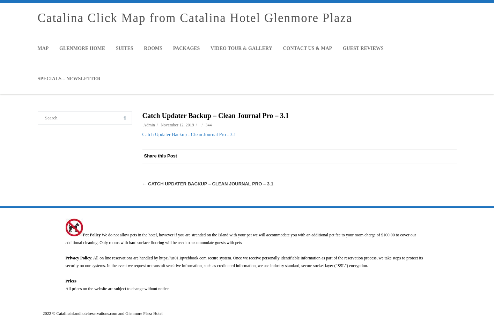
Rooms (153, 48)
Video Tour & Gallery (241, 48)
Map (43, 48)
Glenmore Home (82, 48)
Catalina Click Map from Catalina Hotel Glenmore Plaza (195, 18)
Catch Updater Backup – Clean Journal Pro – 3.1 (207, 183)
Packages (186, 48)
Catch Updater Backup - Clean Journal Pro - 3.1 (189, 134)
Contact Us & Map (307, 48)
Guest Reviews (363, 48)
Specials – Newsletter (69, 78)
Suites (124, 48)
